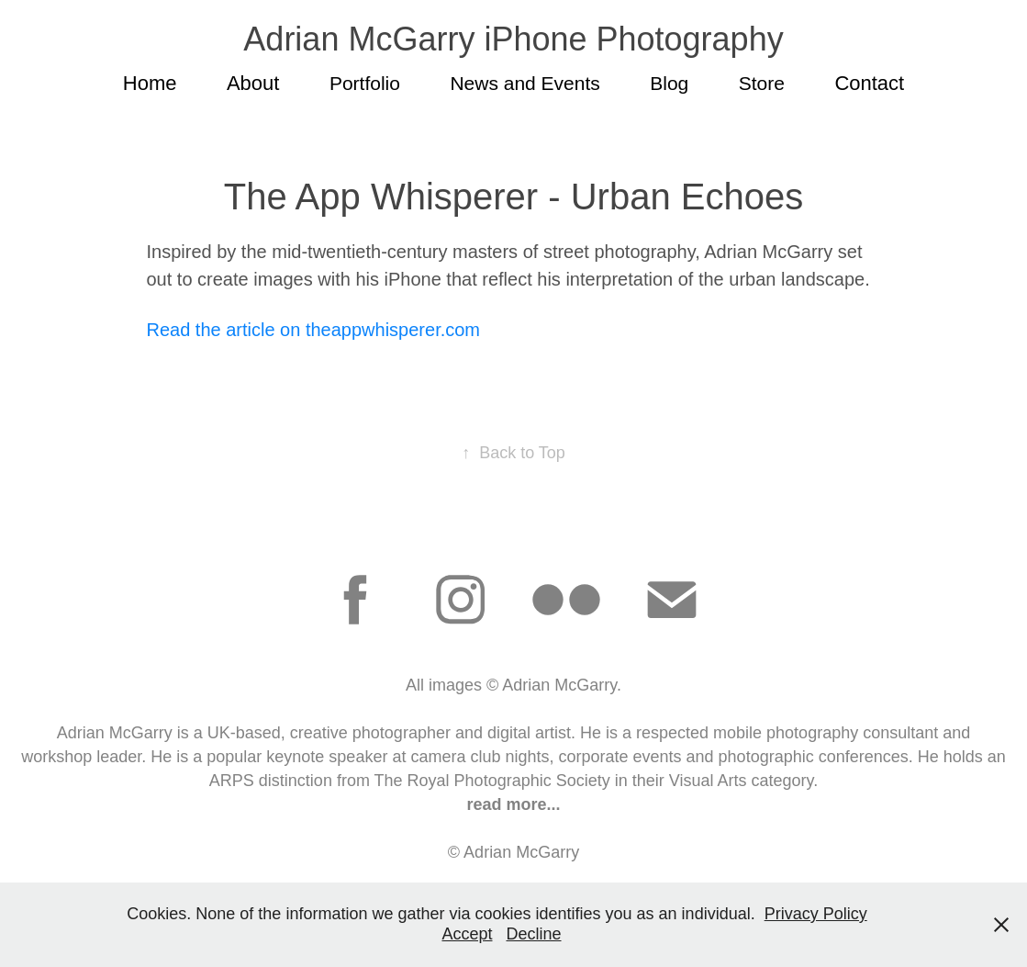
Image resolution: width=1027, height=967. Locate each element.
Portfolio (364, 83)
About (253, 83)
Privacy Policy (816, 914)
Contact (869, 83)
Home (150, 83)
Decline (534, 934)
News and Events (524, 83)
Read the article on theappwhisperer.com (313, 330)
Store (762, 83)
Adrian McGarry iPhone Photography (513, 39)
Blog (669, 83)
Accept (466, 934)
